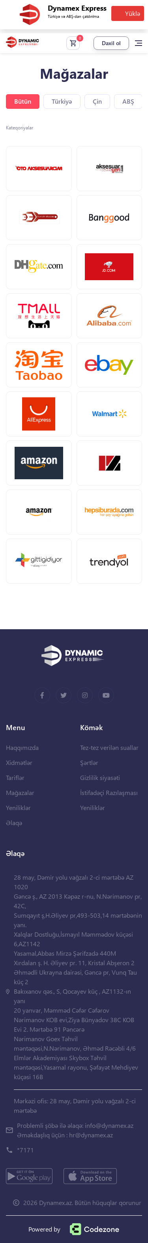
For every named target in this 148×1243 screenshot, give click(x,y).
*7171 (25, 1150)
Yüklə (132, 13)
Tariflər (15, 777)
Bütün (22, 101)
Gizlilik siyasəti (100, 777)
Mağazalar (20, 792)
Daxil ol (111, 43)
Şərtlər (89, 762)
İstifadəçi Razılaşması (109, 792)
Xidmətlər (19, 762)
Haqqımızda (22, 747)
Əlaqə (14, 822)
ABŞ (128, 101)
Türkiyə (62, 101)
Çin (97, 101)
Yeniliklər (18, 807)
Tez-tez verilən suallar (109, 747)
